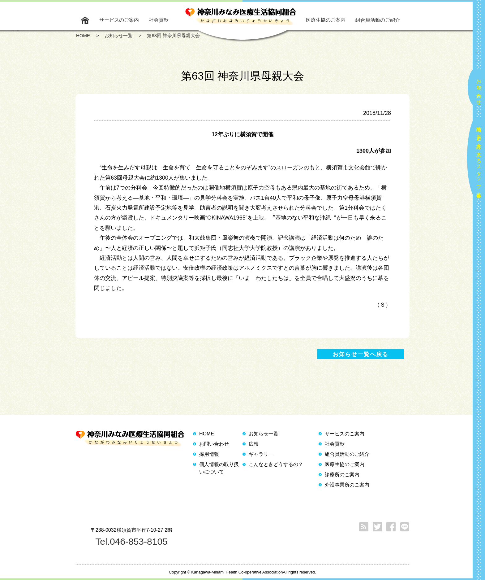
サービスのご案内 (119, 20)
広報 (254, 444)
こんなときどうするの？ (276, 464)
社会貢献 (159, 20)
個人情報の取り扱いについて (219, 468)
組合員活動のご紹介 (377, 20)
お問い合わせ (479, 89)
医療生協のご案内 (326, 20)
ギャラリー (261, 454)
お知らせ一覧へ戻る (360, 354)
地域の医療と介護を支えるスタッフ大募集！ (479, 160)
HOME (206, 433)
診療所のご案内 (342, 474)
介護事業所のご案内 (347, 484)
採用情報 (209, 454)
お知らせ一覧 (263, 433)
